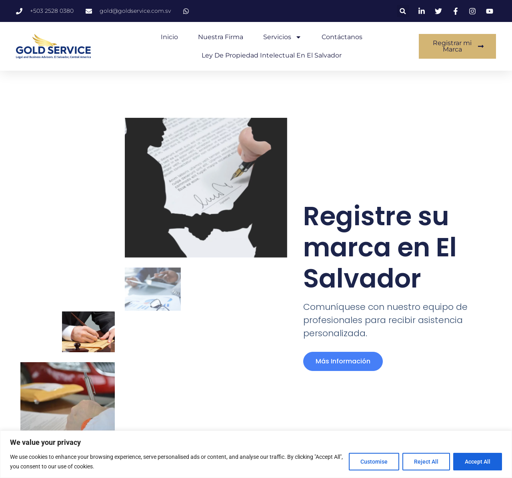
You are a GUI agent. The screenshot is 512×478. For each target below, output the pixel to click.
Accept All (477, 461)
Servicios (282, 37)
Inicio (169, 37)
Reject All (426, 461)
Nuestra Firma (220, 37)
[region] (256, 454)
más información (343, 361)
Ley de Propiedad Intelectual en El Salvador (272, 55)
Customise (374, 461)
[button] (403, 11)
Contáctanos (342, 37)
